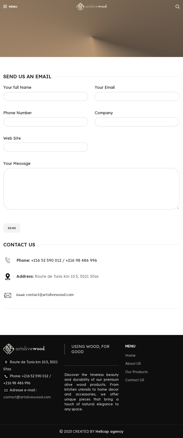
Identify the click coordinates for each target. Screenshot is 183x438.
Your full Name (17, 87)
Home (130, 355)
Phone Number (17, 112)
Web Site (12, 138)
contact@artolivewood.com (50, 294)
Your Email (105, 87)
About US (133, 363)
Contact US (134, 380)
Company (104, 112)
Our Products (136, 372)
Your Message (17, 163)
